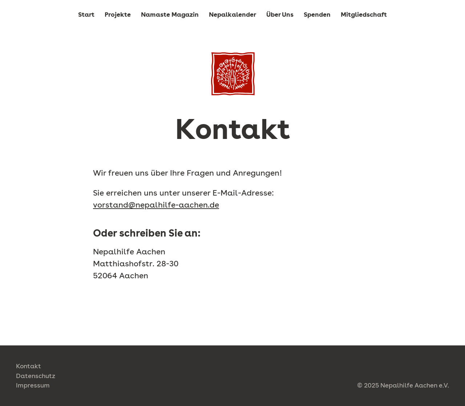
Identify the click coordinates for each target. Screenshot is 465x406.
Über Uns (280, 14)
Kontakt (28, 366)
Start (86, 14)
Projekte (118, 14)
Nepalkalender (232, 14)
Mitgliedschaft (364, 14)
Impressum (33, 385)
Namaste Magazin (170, 14)
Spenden (317, 14)
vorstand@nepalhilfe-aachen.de (156, 204)
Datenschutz (35, 376)
